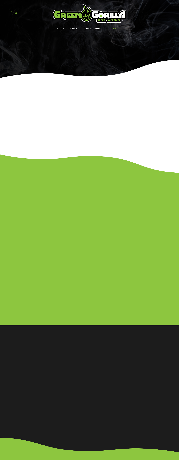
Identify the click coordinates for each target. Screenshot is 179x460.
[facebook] (11, 12)
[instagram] (16, 12)
